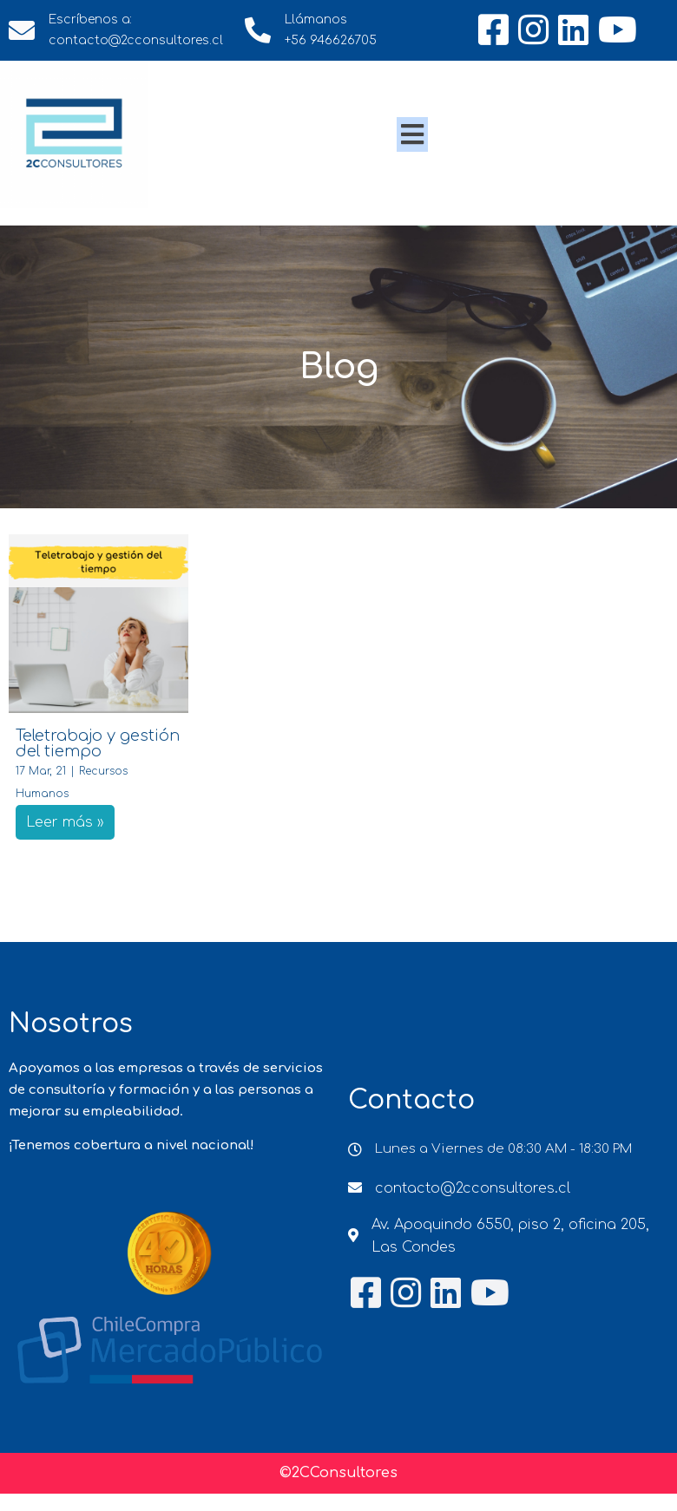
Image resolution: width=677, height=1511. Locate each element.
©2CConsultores (338, 1473)
